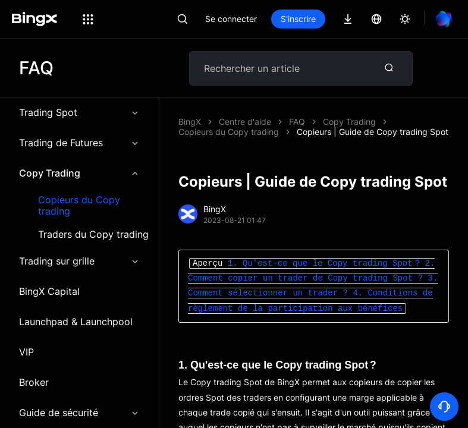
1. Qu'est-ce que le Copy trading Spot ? (325, 263)
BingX (189, 122)
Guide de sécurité (79, 412)
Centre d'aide (245, 122)
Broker (34, 382)
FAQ (297, 122)
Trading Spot (79, 112)
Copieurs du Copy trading (79, 205)
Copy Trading (79, 173)
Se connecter (231, 19)
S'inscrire (298, 19)
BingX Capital (49, 291)
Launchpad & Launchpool (76, 322)
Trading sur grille (79, 261)
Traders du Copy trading (93, 234)
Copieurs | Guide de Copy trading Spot (372, 132)
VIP (26, 352)
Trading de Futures (79, 143)
